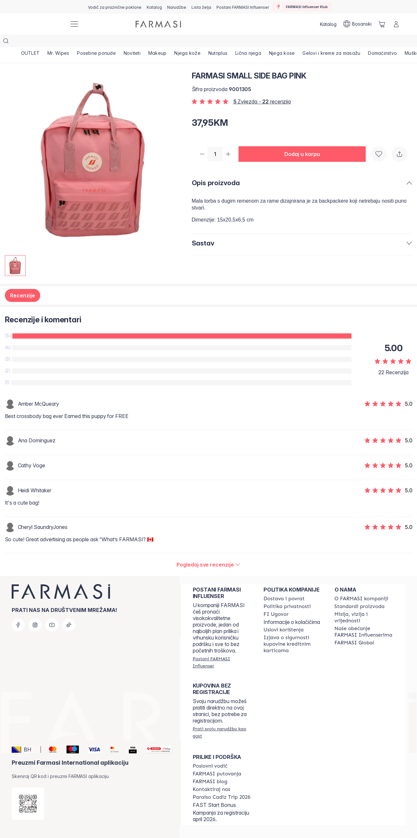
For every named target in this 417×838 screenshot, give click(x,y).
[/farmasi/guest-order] (222, 719)
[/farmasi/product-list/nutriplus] (217, 42)
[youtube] (51, 611)
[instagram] (35, 611)
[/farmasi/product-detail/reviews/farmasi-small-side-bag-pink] (208, 551)
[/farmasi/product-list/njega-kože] (187, 42)
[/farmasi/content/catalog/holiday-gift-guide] (114, 7)
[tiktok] (68, 611)
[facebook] (18, 611)
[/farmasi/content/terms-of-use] (284, 617)
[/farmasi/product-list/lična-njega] (248, 42)
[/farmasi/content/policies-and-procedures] (287, 593)
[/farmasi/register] (177, 7)
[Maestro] (70, 736)
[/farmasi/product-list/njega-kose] (282, 42)
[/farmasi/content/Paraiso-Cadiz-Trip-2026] (222, 784)
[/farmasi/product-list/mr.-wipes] (58, 42)
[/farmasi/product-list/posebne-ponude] (96, 42)
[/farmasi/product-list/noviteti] (132, 42)
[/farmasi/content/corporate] (354, 630)
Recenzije (22, 282)
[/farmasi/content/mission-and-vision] (364, 604)
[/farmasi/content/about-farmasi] (361, 585)
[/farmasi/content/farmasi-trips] (217, 761)
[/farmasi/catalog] (154, 7)
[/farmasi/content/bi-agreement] (276, 601)
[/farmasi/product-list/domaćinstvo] (382, 42)
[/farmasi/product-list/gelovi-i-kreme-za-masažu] (331, 42)
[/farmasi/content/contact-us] (211, 776)
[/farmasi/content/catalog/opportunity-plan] (210, 753)
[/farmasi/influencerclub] (302, 6)
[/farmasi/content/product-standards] (360, 593)
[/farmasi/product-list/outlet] (30, 42)
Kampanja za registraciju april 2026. (221, 802)
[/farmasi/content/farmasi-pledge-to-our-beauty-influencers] (364, 618)
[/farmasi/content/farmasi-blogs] (210, 768)
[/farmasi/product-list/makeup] (157, 42)
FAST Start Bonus (214, 792)
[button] (304, 141)
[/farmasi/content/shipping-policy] (284, 585)
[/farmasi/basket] (382, 24)
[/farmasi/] (40, 24)
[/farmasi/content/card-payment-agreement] (293, 631)
